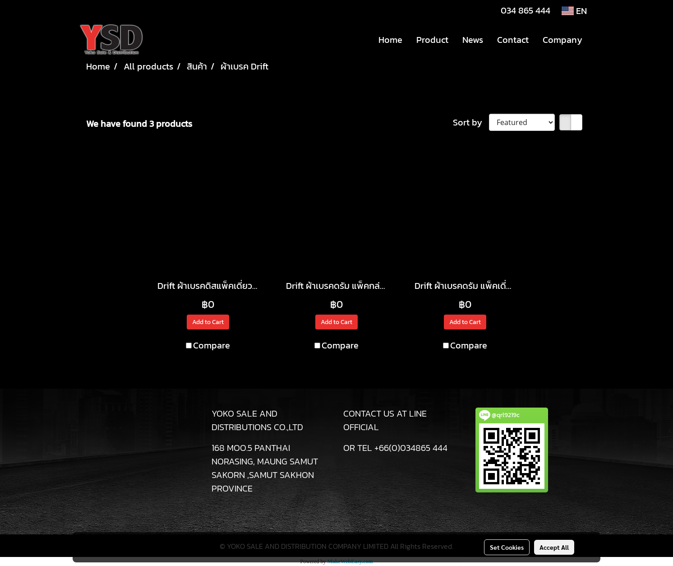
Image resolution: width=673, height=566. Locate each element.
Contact (513, 39)
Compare (211, 345)
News (472, 39)
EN (574, 11)
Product (432, 39)
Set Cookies (507, 547)
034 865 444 (525, 10)
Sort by (471, 122)
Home (390, 39)
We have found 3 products (139, 123)
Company (562, 39)
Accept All (554, 547)
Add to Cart (208, 322)
